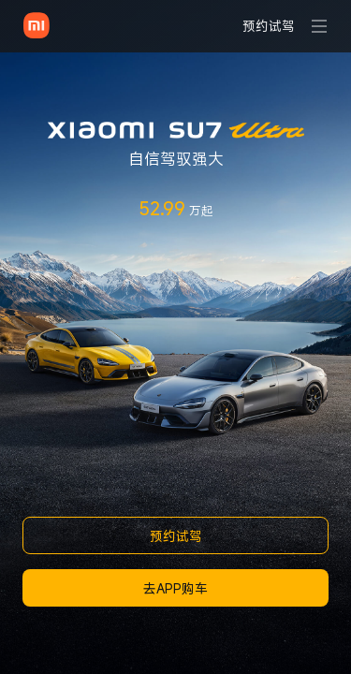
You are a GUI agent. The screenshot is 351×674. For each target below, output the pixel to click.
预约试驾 (176, 536)
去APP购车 (175, 588)
